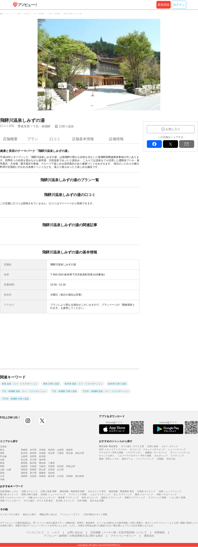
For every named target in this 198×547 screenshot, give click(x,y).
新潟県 (42, 456)
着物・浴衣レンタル (109, 459)
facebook (154, 144)
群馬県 (33, 453)
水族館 (160, 459)
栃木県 (24, 453)
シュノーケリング (177, 449)
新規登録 (163, 4)
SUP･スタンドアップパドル (113, 449)
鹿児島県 (79, 476)
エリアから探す (9, 441)
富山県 (24, 459)
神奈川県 (79, 453)
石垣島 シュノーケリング (53, 494)
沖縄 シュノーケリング (170, 491)
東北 (2, 450)
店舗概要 (10, 139)
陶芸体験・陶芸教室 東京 (121, 491)
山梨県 (24, 456)
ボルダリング (161, 455)
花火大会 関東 (97, 500)
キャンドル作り (106, 455)
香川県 (33, 473)
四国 (2, 473)
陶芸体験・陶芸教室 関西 (72, 491)
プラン (32, 139)
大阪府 (42, 466)
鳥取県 (24, 469)
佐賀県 (33, 476)
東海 (2, 463)
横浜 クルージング (144, 494)
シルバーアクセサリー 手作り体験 (134, 455)
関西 (2, 466)
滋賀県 (24, 466)
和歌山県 (70, 466)
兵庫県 (51, 466)
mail (186, 144)
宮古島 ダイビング (65, 500)
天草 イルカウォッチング (12, 497)
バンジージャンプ (145, 459)
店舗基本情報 (83, 139)
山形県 (60, 450)
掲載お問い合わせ (48, 514)
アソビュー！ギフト (70, 514)
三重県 (51, 463)
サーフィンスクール (180, 452)
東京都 (69, 453)
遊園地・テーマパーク (156, 452)
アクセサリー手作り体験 (111, 452)
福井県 (42, 459)
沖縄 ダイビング (29, 491)
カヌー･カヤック (169, 446)
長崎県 (42, 476)
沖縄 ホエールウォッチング (41, 497)
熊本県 (51, 476)
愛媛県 (42, 473)
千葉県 (60, 453)
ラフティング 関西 (157, 497)
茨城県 (42, 453)
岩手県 (33, 450)
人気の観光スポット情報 (95, 514)
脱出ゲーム (127, 459)
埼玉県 (51, 453)
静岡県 (24, 463)
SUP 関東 (82, 500)
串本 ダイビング (90, 497)
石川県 (33, 459)
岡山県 (42, 469)
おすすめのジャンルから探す (115, 441)
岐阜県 (33, 463)
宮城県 (42, 450)
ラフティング (177, 455)
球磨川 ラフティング (134, 497)
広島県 (51, 469)
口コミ (55, 139)
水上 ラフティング (122, 494)
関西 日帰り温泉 (29, 494)
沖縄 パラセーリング (166, 494)
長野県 (33, 456)
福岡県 (24, 476)
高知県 (51, 473)
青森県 (24, 450)
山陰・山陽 (5, 469)
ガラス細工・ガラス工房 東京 (38, 500)
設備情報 (116, 139)
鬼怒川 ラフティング (111, 497)
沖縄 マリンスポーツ (10, 500)
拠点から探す (29, 514)
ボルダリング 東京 (97, 491)
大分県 (60, 476)
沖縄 (2, 479)
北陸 (2, 459)
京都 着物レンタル (9, 491)
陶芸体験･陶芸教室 (108, 446)
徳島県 (24, 473)
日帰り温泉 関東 (48, 491)
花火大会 (171, 459)
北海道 (3, 446)
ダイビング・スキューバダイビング (147, 449)
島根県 (33, 469)
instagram (27, 420)
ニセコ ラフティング (100, 494)
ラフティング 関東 (78, 494)
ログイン (179, 4)
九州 (2, 476)
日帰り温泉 (152, 446)
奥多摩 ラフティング (68, 497)
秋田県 (51, 450)
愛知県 (42, 463)
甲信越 (3, 456)
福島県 (69, 450)
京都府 (33, 466)
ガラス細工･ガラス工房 (132, 446)
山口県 (60, 469)
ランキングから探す (10, 514)
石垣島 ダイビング (146, 491)
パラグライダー (134, 452)
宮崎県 (69, 476)
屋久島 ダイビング (9, 494)
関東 (2, 453)
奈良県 (60, 466)
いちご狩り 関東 (178, 497)
